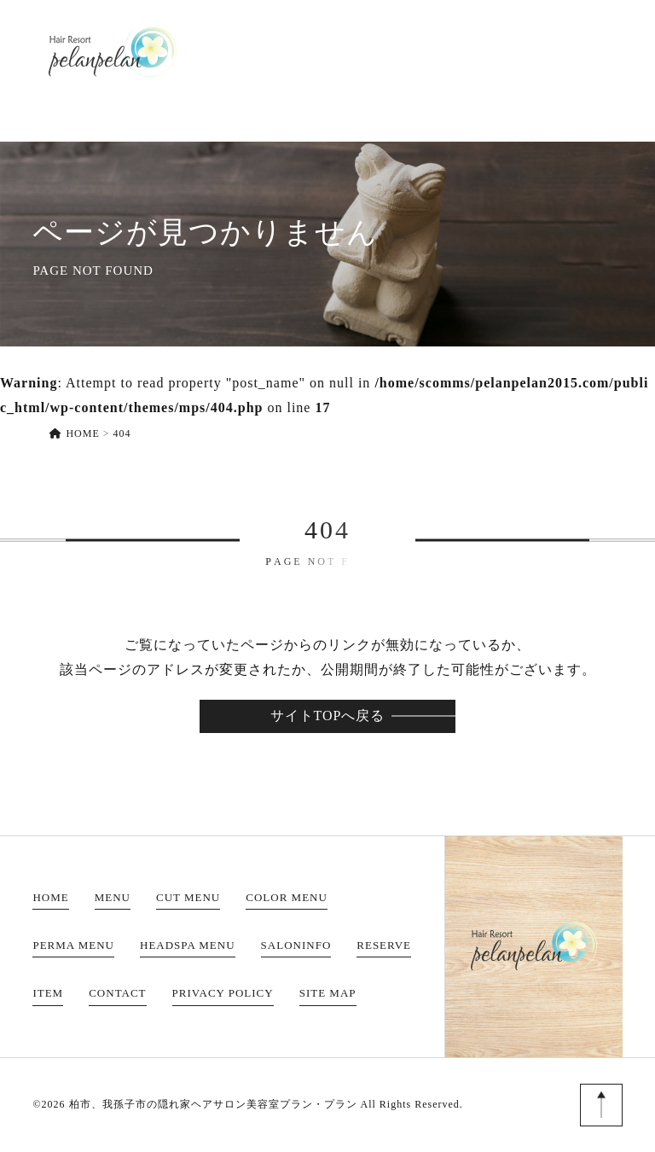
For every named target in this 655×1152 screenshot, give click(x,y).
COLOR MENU (287, 897)
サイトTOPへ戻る (327, 715)
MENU (257, 51)
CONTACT (586, 51)
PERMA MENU (73, 945)
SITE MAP (327, 992)
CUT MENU (188, 897)
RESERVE (439, 51)
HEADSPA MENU (187, 945)
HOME (192, 51)
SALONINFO (342, 51)
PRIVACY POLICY (223, 992)
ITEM (510, 51)
